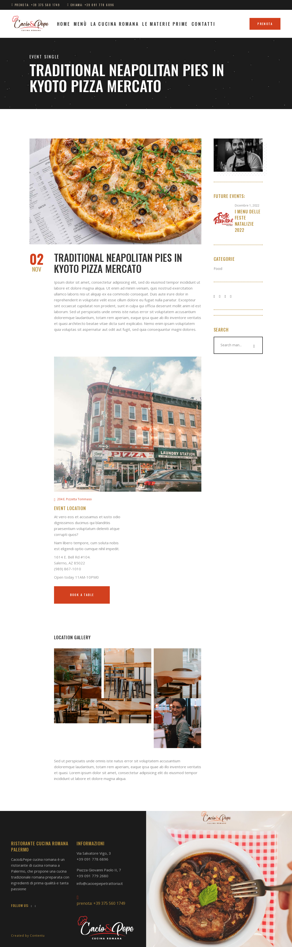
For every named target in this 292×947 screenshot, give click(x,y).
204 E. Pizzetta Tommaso (74, 499)
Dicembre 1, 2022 (247, 205)
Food (218, 268)
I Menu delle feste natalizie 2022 (248, 220)
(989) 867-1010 (67, 568)
